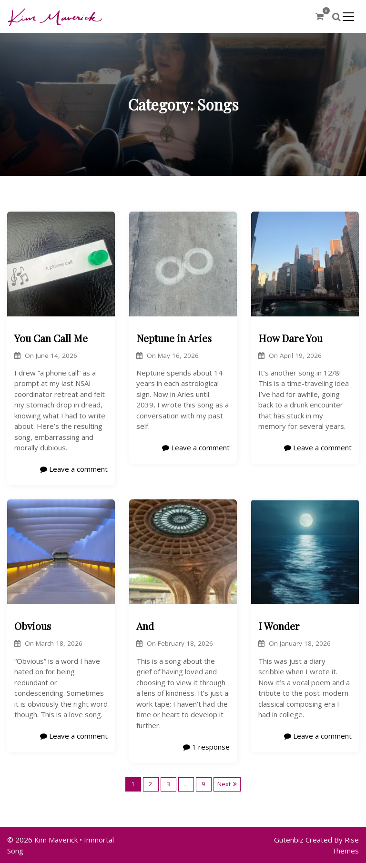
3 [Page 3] (168, 784)
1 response (206, 746)
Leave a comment (74, 469)
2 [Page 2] (150, 784)
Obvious (32, 625)
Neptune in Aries (174, 338)
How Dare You (290, 338)
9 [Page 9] (203, 784)
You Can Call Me (51, 338)
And (145, 625)
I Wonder (279, 625)
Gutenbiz (289, 839)
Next (224, 784)
